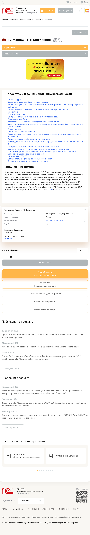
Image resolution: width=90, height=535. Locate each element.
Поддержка (36, 517)
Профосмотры (14, 129)
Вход (86, 2)
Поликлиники (8, 238)
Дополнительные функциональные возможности (30, 159)
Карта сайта (76, 517)
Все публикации (11, 369)
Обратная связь (47, 517)
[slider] (11, 257)
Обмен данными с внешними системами (26, 154)
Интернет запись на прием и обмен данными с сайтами (33, 146)
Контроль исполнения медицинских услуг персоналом (33, 117)
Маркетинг (13, 112)
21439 (50, 190)
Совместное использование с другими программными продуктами (38, 149)
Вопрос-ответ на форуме (45, 310)
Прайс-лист (26, 517)
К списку (81, 32)
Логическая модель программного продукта (28, 161)
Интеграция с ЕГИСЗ (17, 156)
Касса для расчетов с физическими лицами (28, 102)
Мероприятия (49, 509)
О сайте (4, 517)
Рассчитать (45, 263)
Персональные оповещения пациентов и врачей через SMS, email (38, 109)
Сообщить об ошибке (62, 517)
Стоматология (14, 127)
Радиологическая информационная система (29, 139)
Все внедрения (11, 428)
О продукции (65, 11)
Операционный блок (17, 119)
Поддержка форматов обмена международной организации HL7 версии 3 (42, 151)
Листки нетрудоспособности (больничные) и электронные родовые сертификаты (45, 104)
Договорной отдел (16, 114)
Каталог (13, 20)
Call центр (12, 107)
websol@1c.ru (72, 523)
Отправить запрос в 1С (45, 302)
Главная (5, 20)
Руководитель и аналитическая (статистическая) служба (34, 122)
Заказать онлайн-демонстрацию (45, 294)
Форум (76, 509)
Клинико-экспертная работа (21, 132)
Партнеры (64, 509)
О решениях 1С (14, 517)
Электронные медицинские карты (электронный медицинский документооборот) (45, 124)
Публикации (33, 509)
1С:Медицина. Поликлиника (29, 20)
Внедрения (18, 509)
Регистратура (14, 99)
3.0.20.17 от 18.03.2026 (55, 221)
